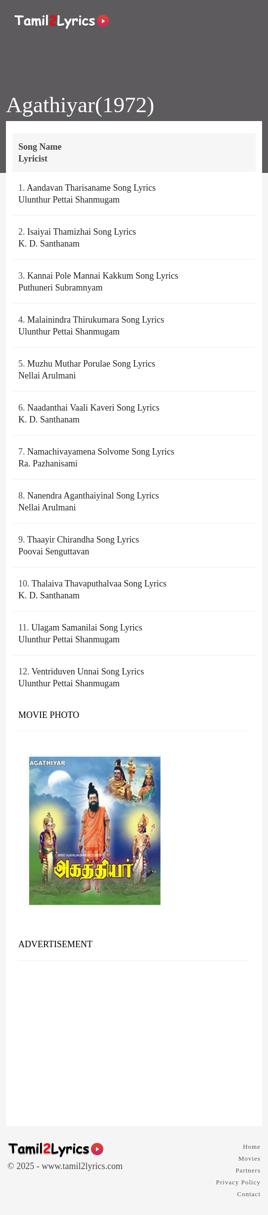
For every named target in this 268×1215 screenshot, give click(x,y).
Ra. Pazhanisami (48, 463)
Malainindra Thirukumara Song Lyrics (95, 320)
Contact (249, 1194)
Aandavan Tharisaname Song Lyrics (91, 188)
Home (252, 1146)
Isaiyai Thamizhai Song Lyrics (81, 232)
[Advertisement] (134, 1039)
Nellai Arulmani (47, 375)
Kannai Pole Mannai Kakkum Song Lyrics (102, 276)
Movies (249, 1158)
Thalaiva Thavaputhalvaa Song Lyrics (99, 583)
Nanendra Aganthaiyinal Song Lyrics (93, 496)
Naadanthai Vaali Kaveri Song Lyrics (93, 408)
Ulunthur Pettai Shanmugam (69, 200)
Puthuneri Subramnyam (60, 288)
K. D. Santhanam (49, 244)
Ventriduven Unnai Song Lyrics (88, 671)
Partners (248, 1170)
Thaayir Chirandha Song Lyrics (83, 540)
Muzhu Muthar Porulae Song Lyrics (91, 364)
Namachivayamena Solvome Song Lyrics (100, 452)
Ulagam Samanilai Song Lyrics (86, 627)
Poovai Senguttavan (53, 551)
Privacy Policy (238, 1182)
